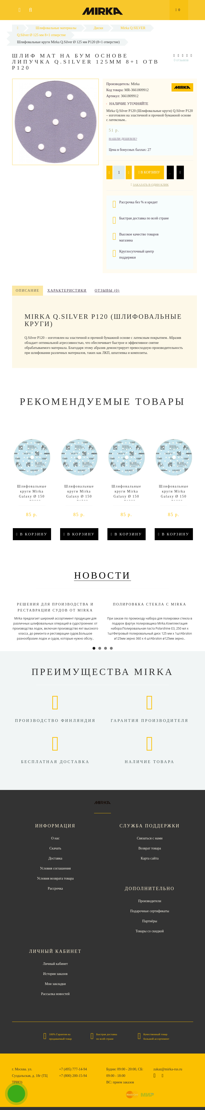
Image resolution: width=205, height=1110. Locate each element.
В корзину (149, 172)
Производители (149, 901)
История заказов (55, 974)
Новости (102, 575)
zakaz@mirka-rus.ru (167, 1069)
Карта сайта (150, 858)
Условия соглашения (55, 868)
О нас (55, 838)
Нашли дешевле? (123, 139)
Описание (27, 290)
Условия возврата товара (55, 878)
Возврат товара (149, 848)
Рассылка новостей (55, 994)
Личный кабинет (55, 964)
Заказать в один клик (151, 185)
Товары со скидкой (150, 931)
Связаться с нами (149, 838)
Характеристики (67, 290)
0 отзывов (181, 60)
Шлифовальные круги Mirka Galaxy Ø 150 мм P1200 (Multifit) (126, 496)
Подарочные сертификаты (149, 911)
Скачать (55, 848)
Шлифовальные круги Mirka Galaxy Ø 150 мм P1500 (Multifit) (79, 496)
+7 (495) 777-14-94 (73, 1069)
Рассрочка (55, 888)
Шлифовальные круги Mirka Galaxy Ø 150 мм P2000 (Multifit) (32, 496)
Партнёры (149, 921)
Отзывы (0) (107, 290)
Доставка (55, 858)
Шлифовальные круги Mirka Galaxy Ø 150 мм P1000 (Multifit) (174, 496)
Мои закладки (55, 984)
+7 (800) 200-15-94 (73, 1076)
